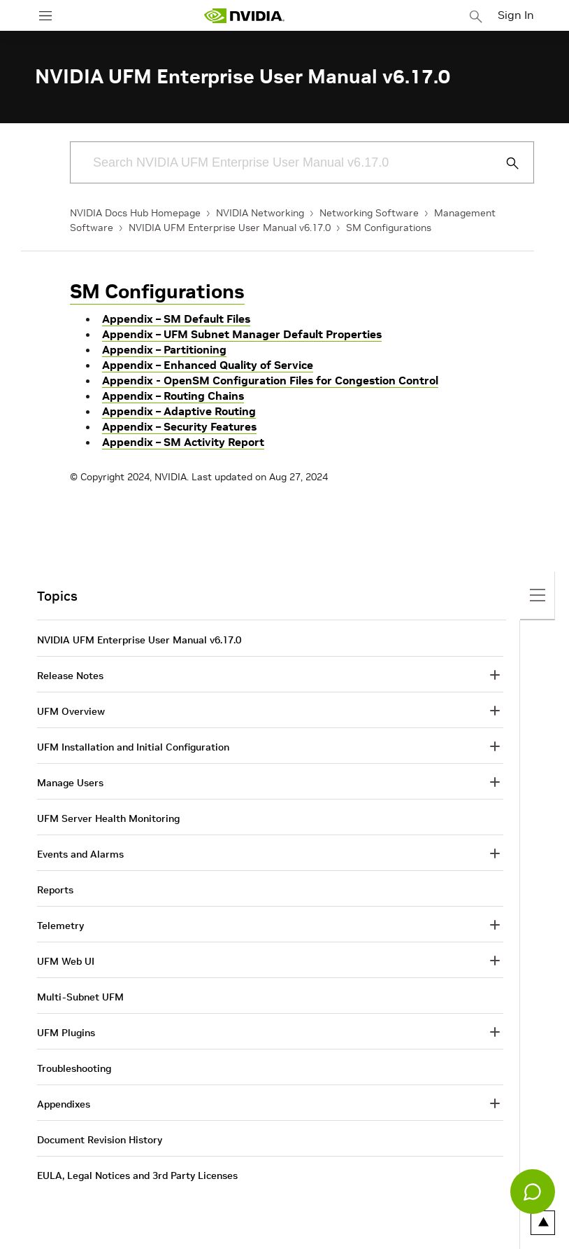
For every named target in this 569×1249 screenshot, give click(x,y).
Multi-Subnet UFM (80, 997)
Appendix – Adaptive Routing (179, 411)
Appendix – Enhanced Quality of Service (207, 365)
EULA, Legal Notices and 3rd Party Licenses (137, 1175)
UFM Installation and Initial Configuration (133, 747)
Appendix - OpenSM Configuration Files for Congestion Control (270, 380)
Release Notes (70, 675)
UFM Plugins (66, 1032)
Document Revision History (99, 1139)
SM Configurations (388, 227)
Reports (55, 890)
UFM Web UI (65, 961)
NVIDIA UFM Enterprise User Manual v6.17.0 (230, 227)
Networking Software (369, 213)
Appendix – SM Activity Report (183, 442)
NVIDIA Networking (260, 213)
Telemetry (60, 925)
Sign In (516, 15)
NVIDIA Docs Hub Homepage (135, 213)
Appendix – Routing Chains (173, 396)
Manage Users (70, 782)
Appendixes (63, 1104)
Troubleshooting (74, 1068)
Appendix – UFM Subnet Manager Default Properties (242, 334)
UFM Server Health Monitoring (108, 818)
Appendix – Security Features (179, 426)
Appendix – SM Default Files (176, 319)
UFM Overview (71, 711)
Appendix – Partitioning (164, 349)
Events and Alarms (80, 854)
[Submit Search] (504, 163)
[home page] (244, 15)
